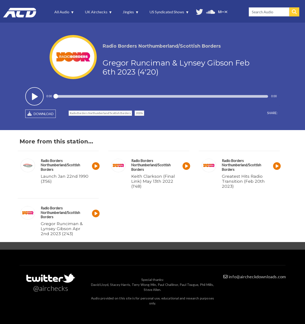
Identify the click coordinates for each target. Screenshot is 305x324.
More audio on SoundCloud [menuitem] (210, 11)
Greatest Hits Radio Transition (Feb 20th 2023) (243, 181)
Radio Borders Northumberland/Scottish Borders (100, 113)
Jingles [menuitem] (129, 13)
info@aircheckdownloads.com (257, 276)
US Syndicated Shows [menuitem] (167, 13)
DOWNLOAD (40, 113)
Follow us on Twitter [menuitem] (199, 11)
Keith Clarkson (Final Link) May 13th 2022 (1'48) (153, 181)
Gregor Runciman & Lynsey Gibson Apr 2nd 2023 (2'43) (61, 228)
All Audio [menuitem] (62, 13)
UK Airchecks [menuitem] (96, 13)
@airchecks (50, 288)
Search (294, 11)
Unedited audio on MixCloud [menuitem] (222, 11)
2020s (139, 113)
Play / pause (34, 96)
